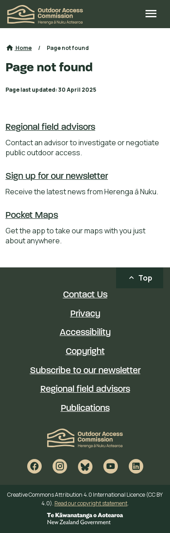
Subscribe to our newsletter (85, 370)
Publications (85, 408)
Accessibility (85, 332)
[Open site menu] (151, 14)
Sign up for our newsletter (56, 176)
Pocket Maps (31, 215)
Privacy (85, 314)
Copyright (85, 351)
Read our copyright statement (90, 503)
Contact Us (85, 295)
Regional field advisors (50, 127)
